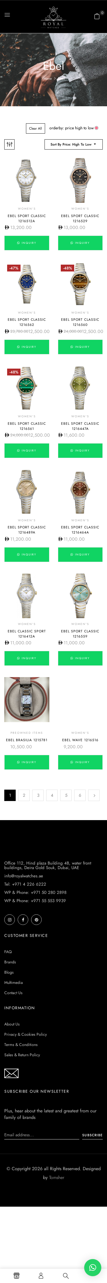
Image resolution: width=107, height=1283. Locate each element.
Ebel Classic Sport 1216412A (27, 634)
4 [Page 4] (52, 795)
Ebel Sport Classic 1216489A (27, 530)
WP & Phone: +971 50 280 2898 (35, 956)
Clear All (35, 128)
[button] (97, 16)
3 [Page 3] (38, 795)
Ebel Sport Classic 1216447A (80, 426)
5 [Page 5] (66, 795)
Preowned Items (27, 733)
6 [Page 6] (80, 795)
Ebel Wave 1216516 (80, 740)
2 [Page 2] (24, 795)
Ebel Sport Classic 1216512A (27, 218)
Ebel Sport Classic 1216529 (80, 218)
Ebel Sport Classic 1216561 (27, 426)
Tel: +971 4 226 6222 (25, 948)
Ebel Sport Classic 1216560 (80, 322)
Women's (27, 209)
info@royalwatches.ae (23, 940)
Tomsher (56, 1241)
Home (47, 78)
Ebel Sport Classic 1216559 (80, 634)
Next (94, 795)
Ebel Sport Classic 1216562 (27, 322)
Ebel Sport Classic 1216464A (80, 530)
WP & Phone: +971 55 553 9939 (35, 965)
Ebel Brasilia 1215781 (26, 740)
